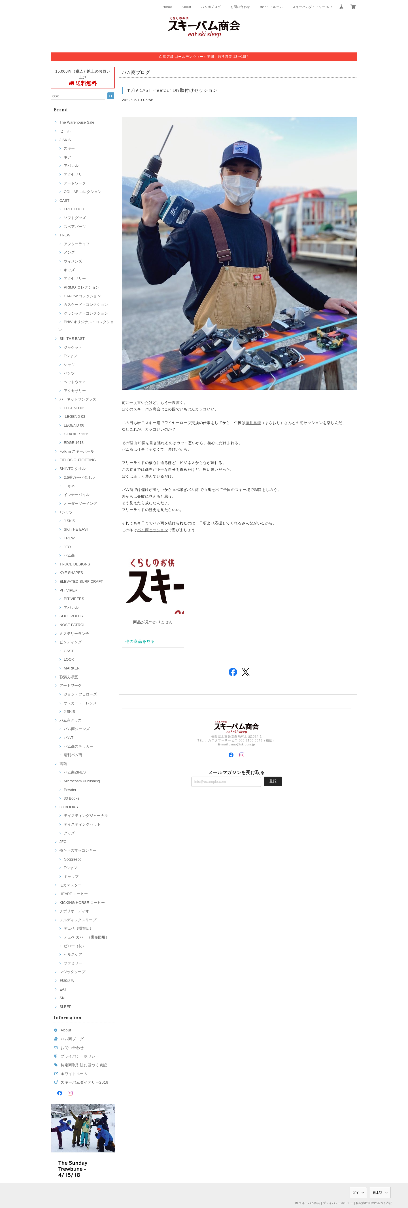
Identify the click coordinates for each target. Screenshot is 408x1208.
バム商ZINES (75, 772)
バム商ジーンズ (77, 729)
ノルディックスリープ (78, 920)
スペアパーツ (75, 226)
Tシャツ (70, 356)
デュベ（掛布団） (78, 928)
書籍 (63, 764)
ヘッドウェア (75, 382)
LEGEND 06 (74, 425)
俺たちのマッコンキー (78, 850)
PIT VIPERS (74, 599)
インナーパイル (77, 495)
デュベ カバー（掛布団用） (86, 937)
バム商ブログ (211, 7)
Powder (70, 790)
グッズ (69, 833)
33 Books (71, 798)
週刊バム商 (73, 755)
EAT (63, 989)
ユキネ (69, 486)
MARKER (72, 668)
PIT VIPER (68, 590)
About (186, 7)
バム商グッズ (71, 720)
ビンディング (71, 642)
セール (65, 131)
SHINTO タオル (73, 469)
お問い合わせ (240, 7)
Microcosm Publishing (82, 781)
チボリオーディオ (74, 911)
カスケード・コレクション (86, 304)
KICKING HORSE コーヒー (82, 902)
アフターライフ (77, 244)
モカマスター (71, 885)
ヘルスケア (73, 954)
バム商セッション (152, 530)
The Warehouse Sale (77, 122)
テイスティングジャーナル (86, 815)
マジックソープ (72, 972)
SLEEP (65, 1006)
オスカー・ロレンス (80, 703)
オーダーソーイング (80, 503)
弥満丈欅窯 (69, 677)
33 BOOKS (69, 807)
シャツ (69, 365)
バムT (68, 738)
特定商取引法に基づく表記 (84, 1065)
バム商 (69, 555)
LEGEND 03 (74, 416)
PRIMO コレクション (81, 287)
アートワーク (75, 183)
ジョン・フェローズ (80, 694)
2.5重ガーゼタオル (79, 477)
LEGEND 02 (74, 408)
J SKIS (65, 140)
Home (167, 7)
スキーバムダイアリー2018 (312, 7)
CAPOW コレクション (82, 296)
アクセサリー (75, 278)
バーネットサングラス (78, 399)
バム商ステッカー (78, 746)
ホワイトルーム (271, 7)
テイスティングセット (82, 824)
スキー (69, 148)
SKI (62, 998)
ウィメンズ (73, 261)
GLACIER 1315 (76, 434)
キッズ (69, 270)
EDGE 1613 (74, 442)
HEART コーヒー (74, 894)
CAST (64, 200)
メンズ (69, 252)
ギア (67, 157)
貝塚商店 (67, 980)
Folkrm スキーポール (77, 451)
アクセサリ (73, 174)
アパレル (71, 166)
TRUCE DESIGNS (75, 564)
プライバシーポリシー (80, 1056)
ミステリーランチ (74, 633)
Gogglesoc (73, 859)
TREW (65, 235)
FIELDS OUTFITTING (78, 460)
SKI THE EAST (72, 338)
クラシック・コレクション (86, 313)
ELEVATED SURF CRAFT (81, 581)
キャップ (71, 876)
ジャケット (73, 347)
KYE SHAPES (71, 573)
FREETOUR (74, 209)
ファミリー (73, 963)
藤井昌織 (253, 423)
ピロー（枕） (75, 946)
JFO (67, 547)
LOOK (69, 659)
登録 (273, 781)
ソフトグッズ (75, 218)
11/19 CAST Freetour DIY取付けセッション (173, 90)
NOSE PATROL (72, 625)
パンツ (69, 373)
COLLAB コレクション (82, 192)
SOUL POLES (71, 616)
